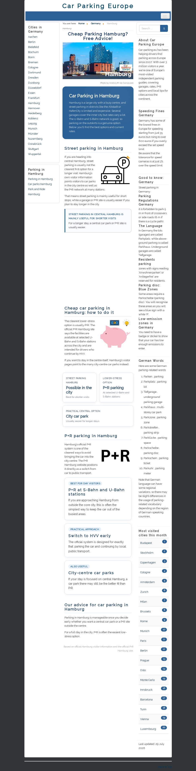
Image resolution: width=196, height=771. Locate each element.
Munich (32, 128)
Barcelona (146, 699)
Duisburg (33, 82)
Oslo (143, 670)
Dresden (33, 77)
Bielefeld (33, 47)
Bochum (33, 52)
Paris (143, 640)
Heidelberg (35, 113)
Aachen (32, 36)
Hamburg (34, 103)
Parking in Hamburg (40, 178)
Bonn (31, 57)
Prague (144, 660)
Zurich (144, 591)
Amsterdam (147, 582)
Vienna (144, 719)
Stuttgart (33, 148)
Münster (33, 133)
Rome (144, 621)
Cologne (33, 67)
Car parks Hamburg (40, 184)
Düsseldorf (34, 87)
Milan (143, 601)
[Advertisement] (96, 271)
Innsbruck (146, 689)
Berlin (31, 41)
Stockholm (146, 552)
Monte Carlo (147, 679)
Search (162, 28)
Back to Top (165, 767)
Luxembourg (148, 728)
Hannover (34, 108)
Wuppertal (34, 154)
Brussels (145, 611)
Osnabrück (35, 143)
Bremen (33, 62)
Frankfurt (33, 98)
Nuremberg (35, 138)
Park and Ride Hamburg (36, 192)
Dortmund (34, 72)
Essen (31, 92)
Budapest (146, 542)
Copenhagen (148, 562)
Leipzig (32, 123)
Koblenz (33, 118)
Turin (143, 709)
